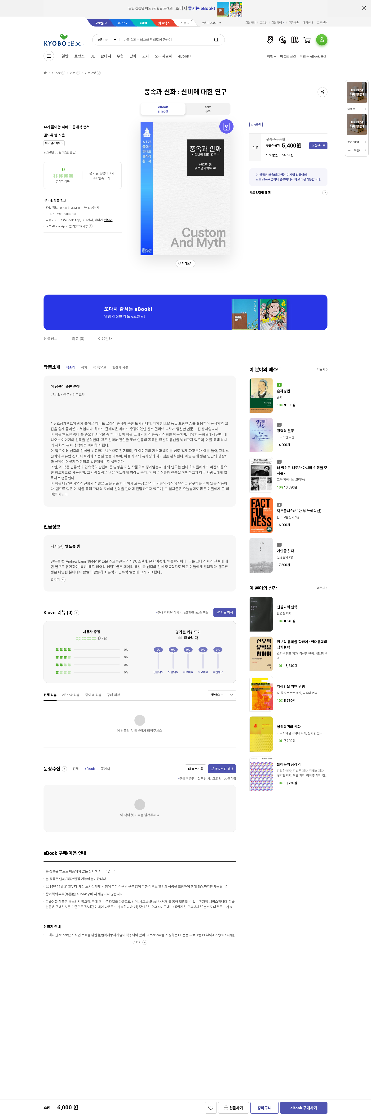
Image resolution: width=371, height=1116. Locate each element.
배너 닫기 (364, 8)
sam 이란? (353, 150)
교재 (145, 56)
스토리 (185, 23)
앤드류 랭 (50, 135)
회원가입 (250, 22)
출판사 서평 (120, 367)
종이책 (105, 769)
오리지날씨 (163, 56)
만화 (133, 56)
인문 (72, 73)
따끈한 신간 (288, 56)
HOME (45, 73)
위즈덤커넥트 (53, 143)
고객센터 (322, 22)
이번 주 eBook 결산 (313, 56)
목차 (84, 367)
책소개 (70, 367)
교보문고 (101, 23)
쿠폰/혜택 (353, 142)
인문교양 (90, 73)
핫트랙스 (164, 23)
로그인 (263, 22)
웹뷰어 (108, 220)
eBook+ (184, 56)
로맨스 (79, 56)
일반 (65, 56)
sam (143, 22)
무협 (120, 56)
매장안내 (308, 22)
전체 (76, 769)
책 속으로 (99, 367)
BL (92, 56)
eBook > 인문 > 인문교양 (67, 395)
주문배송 (293, 22)
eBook (122, 23)
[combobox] (106, 39)
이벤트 (271, 56)
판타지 (106, 56)
